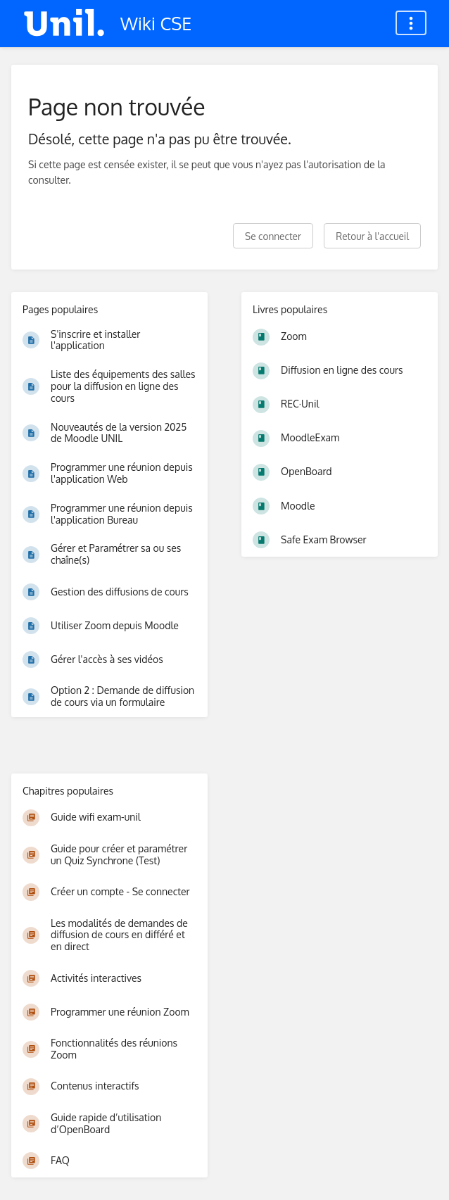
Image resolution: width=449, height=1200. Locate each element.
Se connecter (273, 236)
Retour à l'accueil (372, 236)
